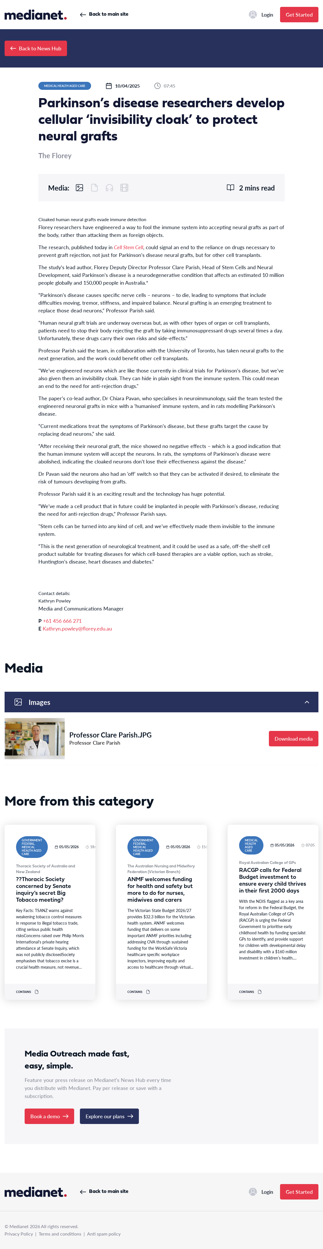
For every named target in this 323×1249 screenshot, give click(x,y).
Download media (294, 738)
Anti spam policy (104, 1233)
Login (261, 15)
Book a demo (49, 1116)
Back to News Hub (35, 48)
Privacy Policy (19, 1233)
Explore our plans (109, 1116)
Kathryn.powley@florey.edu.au (77, 628)
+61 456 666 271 (62, 620)
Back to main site (104, 14)
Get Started (299, 14)
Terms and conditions (60, 1233)
